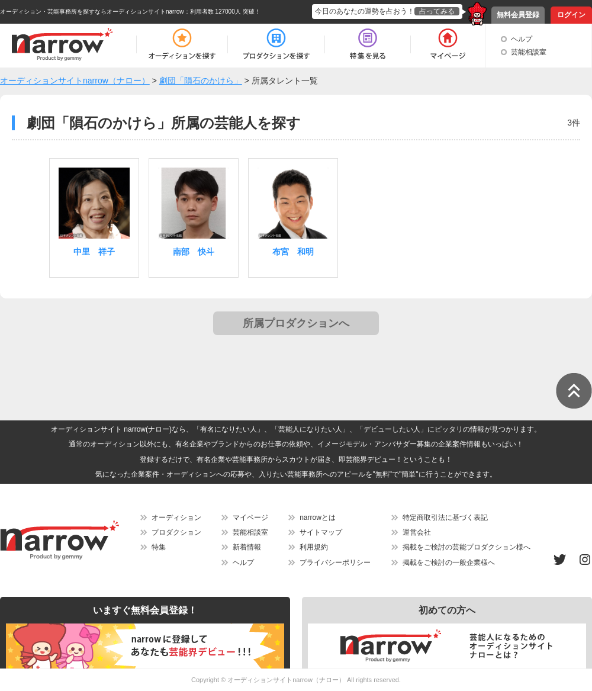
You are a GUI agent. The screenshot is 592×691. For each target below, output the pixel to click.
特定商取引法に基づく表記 (445, 517)
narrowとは (318, 517)
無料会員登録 (518, 15)
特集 (159, 547)
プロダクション (176, 532)
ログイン (571, 15)
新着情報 (247, 547)
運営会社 (417, 532)
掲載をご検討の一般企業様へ (449, 562)
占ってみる (437, 11)
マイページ (250, 517)
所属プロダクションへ (296, 323)
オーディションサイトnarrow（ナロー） (286, 679)
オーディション (176, 517)
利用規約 (314, 547)
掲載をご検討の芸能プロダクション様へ (466, 547)
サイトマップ (321, 532)
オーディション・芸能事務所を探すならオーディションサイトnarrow (92, 11)
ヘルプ (521, 39)
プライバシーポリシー (335, 562)
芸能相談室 (528, 52)
